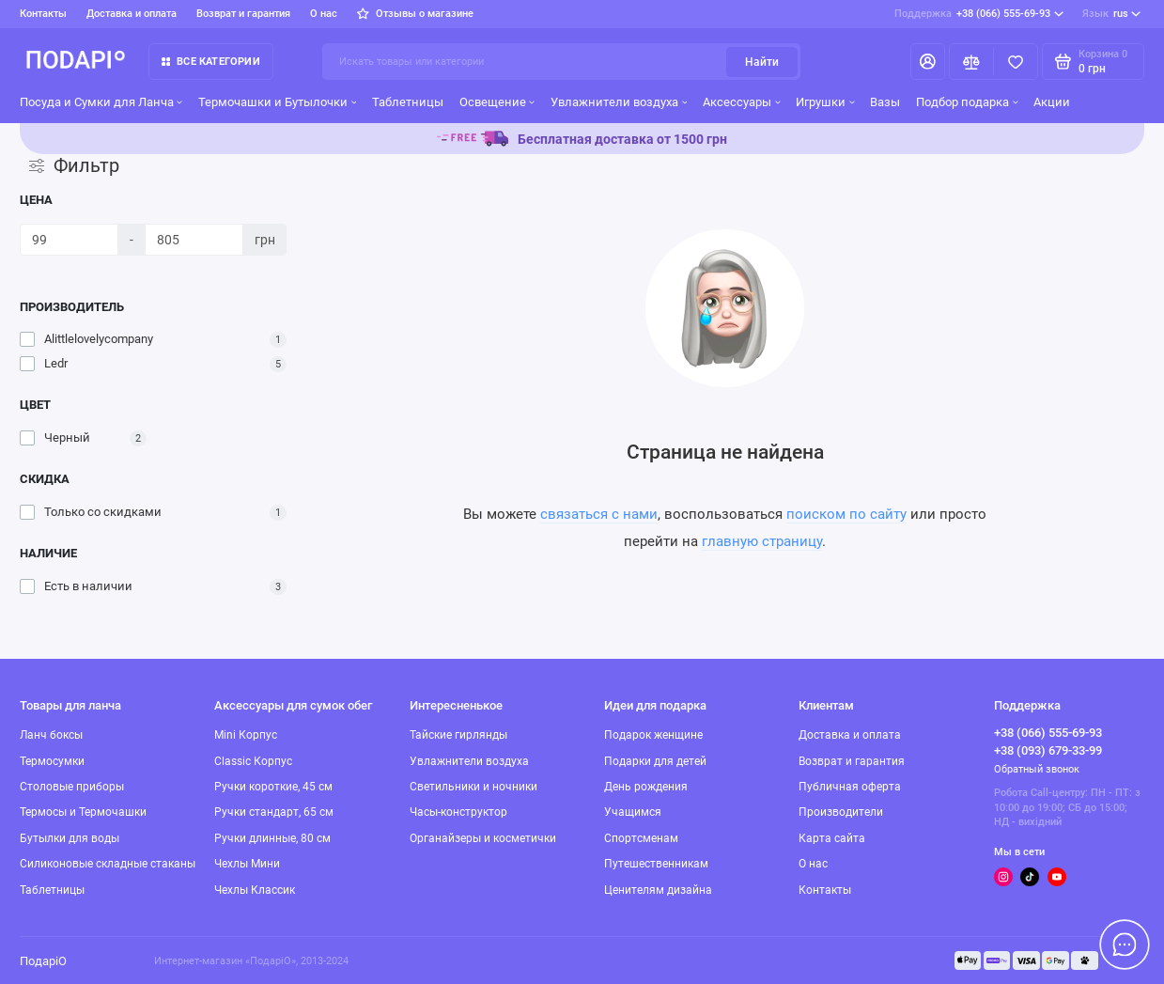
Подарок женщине (653, 735)
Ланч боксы (51, 735)
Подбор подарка (966, 102)
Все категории (211, 61)
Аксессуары (741, 102)
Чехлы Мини (247, 863)
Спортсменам (641, 838)
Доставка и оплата (131, 14)
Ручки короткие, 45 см (273, 786)
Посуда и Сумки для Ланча (101, 102)
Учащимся (632, 812)
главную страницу (762, 541)
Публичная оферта (850, 786)
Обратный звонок (1036, 769)
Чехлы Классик (254, 890)
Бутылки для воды (69, 838)
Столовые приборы (72, 786)
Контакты (43, 14)
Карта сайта (832, 838)
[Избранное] (1015, 61)
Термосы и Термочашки (83, 812)
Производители (841, 812)
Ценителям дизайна (658, 890)
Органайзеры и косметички (483, 838)
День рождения (646, 786)
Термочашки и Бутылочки (277, 102)
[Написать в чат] (1125, 945)
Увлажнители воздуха (619, 102)
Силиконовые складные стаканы (107, 863)
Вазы (885, 102)
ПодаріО (43, 960)
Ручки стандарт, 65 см (274, 812)
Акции (1051, 102)
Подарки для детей (655, 761)
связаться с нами (599, 514)
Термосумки (52, 761)
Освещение (497, 102)
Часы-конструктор (458, 812)
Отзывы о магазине (415, 14)
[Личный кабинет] (927, 61)
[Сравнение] (971, 61)
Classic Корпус (253, 761)
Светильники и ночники (473, 786)
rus (1111, 14)
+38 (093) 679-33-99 (1048, 750)
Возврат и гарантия (243, 14)
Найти (762, 62)
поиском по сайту (846, 514)
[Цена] (69, 240)
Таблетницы (407, 102)
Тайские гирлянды (458, 735)
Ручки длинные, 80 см (272, 838)
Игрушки (825, 102)
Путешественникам (656, 863)
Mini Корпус (245, 735)
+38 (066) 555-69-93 (978, 14)
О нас (323, 14)
